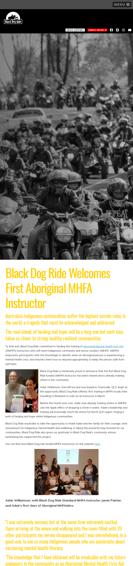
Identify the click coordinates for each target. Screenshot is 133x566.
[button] (122, 4)
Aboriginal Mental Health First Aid (103, 346)
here (97, 444)
